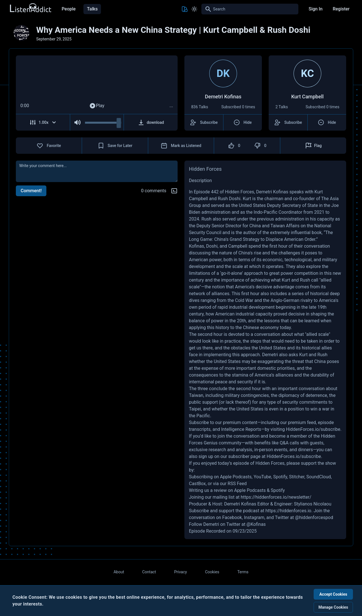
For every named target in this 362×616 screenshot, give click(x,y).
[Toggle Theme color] (184, 9)
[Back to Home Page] (30, 8)
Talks (92, 9)
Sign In (315, 9)
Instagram (254, 517)
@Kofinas (256, 524)
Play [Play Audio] (96, 105)
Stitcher (296, 476)
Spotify (280, 476)
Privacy (180, 572)
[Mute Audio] (77, 122)
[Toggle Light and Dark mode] (194, 9)
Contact (149, 572)
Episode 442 (206, 191)
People (69, 9)
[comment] (97, 171)
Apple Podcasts (236, 476)
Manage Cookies (333, 607)
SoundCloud (318, 476)
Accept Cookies (333, 594)
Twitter (282, 517)
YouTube (262, 476)
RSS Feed (237, 483)
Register (341, 9)
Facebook (232, 517)
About (118, 572)
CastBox (197, 483)
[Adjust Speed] (43, 122)
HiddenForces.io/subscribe (313, 429)
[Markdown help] (174, 190)
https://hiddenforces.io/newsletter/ (276, 497)
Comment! (31, 190)
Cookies (212, 572)
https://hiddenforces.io (288, 510)
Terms (242, 572)
